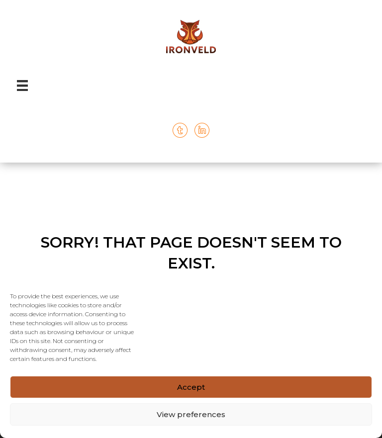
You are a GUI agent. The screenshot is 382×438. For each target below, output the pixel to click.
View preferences (191, 414)
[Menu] (22, 85)
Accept (191, 387)
